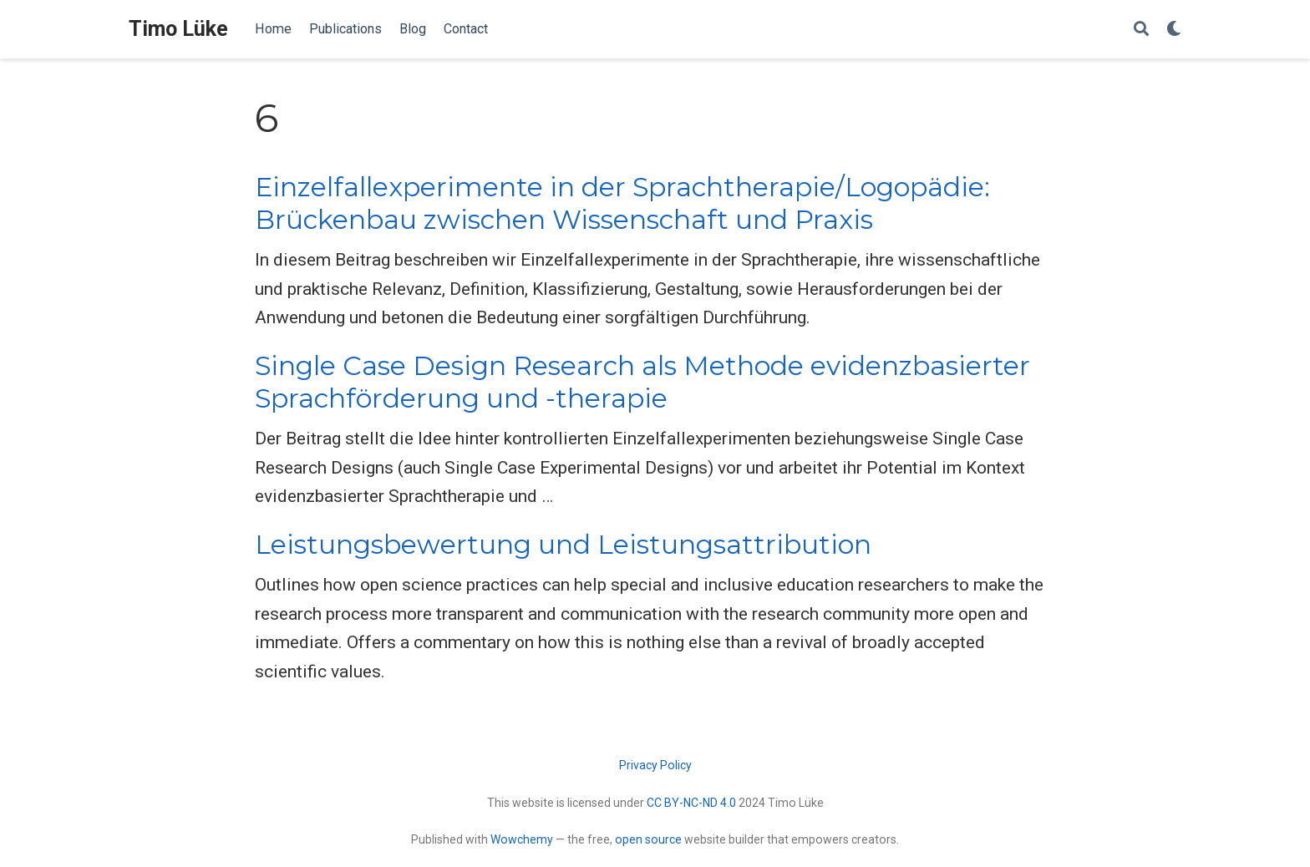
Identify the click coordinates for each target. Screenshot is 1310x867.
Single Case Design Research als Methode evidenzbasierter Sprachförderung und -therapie (642, 382)
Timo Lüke (178, 29)
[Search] (1141, 29)
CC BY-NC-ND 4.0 (691, 802)
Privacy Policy (655, 765)
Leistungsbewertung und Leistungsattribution (563, 544)
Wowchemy (521, 839)
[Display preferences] (1173, 29)
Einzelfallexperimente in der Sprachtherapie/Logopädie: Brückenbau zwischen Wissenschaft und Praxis (622, 203)
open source (648, 839)
